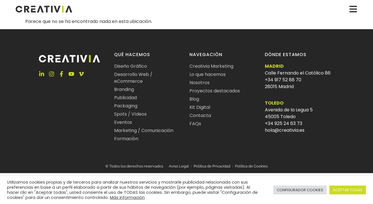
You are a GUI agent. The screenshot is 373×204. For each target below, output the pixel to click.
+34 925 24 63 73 (283, 123)
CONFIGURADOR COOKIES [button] (300, 190)
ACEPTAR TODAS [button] (348, 190)
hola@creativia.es (284, 130)
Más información (127, 197)
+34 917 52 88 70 (283, 79)
